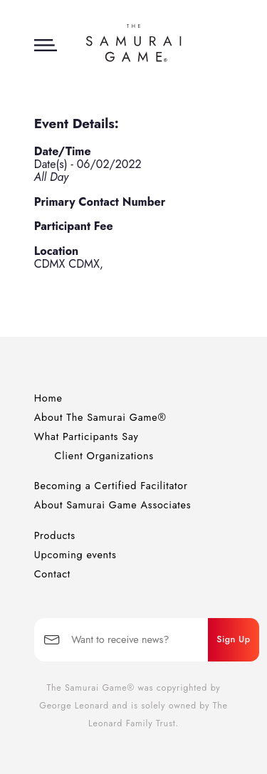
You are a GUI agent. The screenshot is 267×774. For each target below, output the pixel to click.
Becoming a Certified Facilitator (111, 485)
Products (54, 535)
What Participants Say (86, 436)
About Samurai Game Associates (113, 505)
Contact (52, 574)
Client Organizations (104, 456)
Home (48, 398)
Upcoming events (75, 555)
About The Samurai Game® (100, 417)
